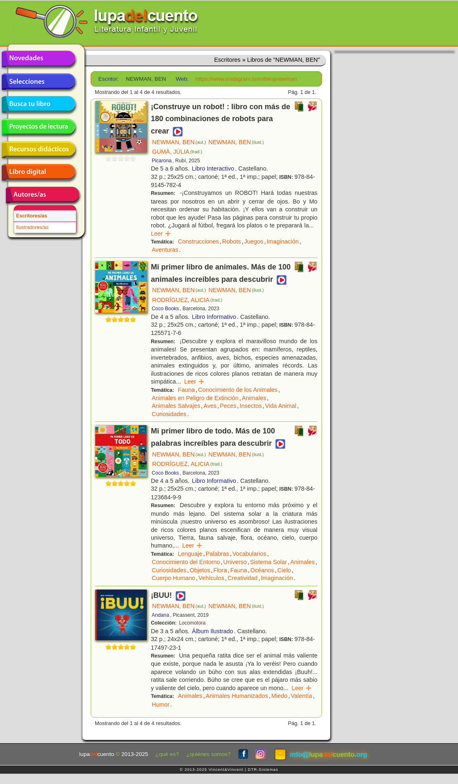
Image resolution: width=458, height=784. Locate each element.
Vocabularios (249, 553)
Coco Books (165, 308)
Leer (161, 233)
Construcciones (198, 241)
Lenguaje (190, 553)
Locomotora (192, 623)
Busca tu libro (38, 104)
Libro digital (38, 172)
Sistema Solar (268, 562)
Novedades (38, 59)
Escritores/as (31, 216)
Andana (160, 615)
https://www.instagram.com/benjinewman (246, 79)
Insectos (251, 406)
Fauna (186, 389)
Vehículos (211, 578)
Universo (235, 562)
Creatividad (243, 578)
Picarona (161, 161)
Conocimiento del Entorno (186, 562)
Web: (182, 79)
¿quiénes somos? (208, 754)
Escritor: (109, 79)
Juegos (253, 241)
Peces (228, 406)
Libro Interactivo (213, 168)
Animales (254, 398)
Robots (231, 241)
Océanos (262, 570)
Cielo (284, 570)
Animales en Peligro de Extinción (195, 398)
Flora (220, 570)
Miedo (279, 696)
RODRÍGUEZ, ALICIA (187, 300)
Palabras (217, 553)
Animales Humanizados (237, 696)
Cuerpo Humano (173, 578)
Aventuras (165, 249)
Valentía (301, 696)
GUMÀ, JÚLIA (177, 151)
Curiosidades (169, 414)
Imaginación (283, 241)
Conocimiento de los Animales (237, 389)
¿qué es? (167, 754)
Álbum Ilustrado (212, 631)
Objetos (200, 570)
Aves (210, 406)
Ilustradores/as (32, 227)
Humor (160, 704)
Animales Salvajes (176, 406)
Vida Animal (280, 406)
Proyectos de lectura (38, 127)
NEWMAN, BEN (179, 142)
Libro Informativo (214, 317)
